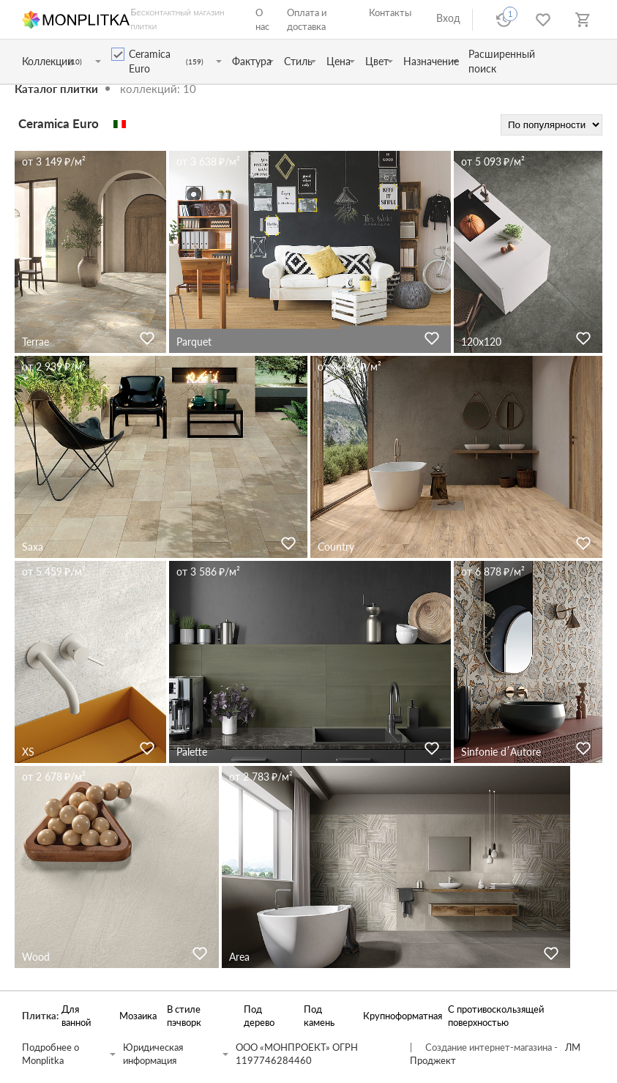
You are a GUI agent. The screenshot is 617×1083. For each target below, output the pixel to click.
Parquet (194, 341)
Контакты (390, 12)
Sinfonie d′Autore (501, 751)
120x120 (481, 341)
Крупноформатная (398, 1016)
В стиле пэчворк (184, 1016)
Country (336, 546)
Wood (36, 956)
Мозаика (135, 1016)
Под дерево (259, 1016)
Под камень (319, 1016)
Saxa (32, 546)
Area (239, 956)
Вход (448, 18)
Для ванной (76, 1016)
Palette (191, 751)
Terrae (35, 341)
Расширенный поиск (501, 61)
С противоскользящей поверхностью (496, 1016)
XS (28, 751)
